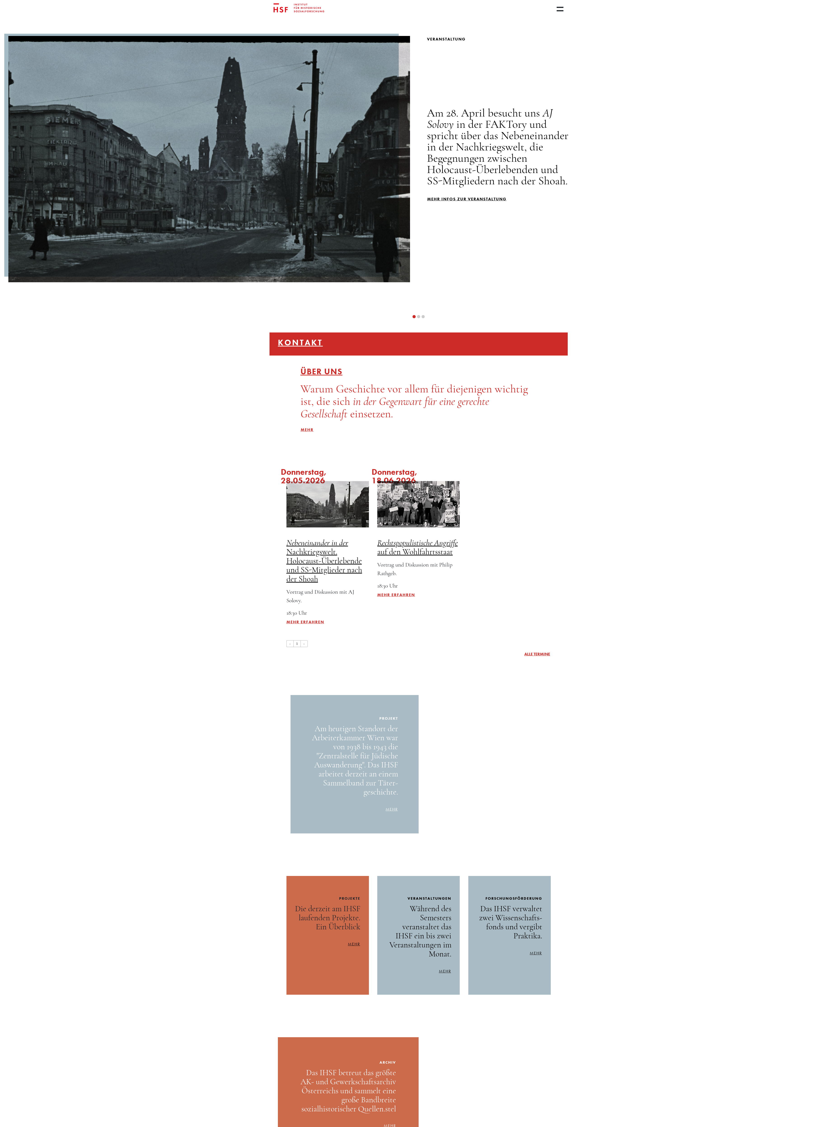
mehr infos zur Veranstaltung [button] (466, 199)
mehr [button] (307, 429)
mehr (392, 809)
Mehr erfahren (305, 621)
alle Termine (537, 654)
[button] (414, 316)
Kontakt (300, 342)
